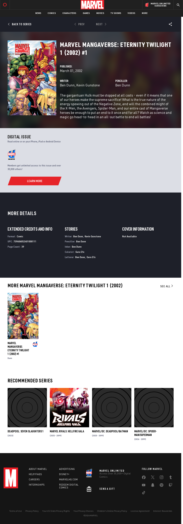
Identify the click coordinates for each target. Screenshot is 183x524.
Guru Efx (79, 251)
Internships (37, 484)
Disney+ (64, 474)
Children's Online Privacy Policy (112, 511)
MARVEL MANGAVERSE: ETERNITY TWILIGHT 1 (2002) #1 (18, 348)
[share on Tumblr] (170, 478)
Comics (52, 13)
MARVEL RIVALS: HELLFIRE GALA (67, 431)
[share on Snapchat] (152, 486)
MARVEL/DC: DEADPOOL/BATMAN (110, 431)
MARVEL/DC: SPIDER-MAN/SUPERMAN (145, 433)
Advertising (67, 469)
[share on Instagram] (161, 478)
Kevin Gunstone (88, 85)
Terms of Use (15, 511)
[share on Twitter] (152, 478)
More (145, 13)
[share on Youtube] (143, 486)
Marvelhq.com (68, 479)
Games (86, 13)
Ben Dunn (67, 85)
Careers (34, 479)
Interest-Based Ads (162, 511)
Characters (69, 13)
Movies (100, 13)
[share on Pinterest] (161, 486)
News (38, 13)
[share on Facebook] (144, 478)
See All (167, 286)
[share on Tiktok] (143, 493)
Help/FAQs (35, 474)
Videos (131, 13)
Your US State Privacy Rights (56, 511)
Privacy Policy (32, 511)
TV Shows (116, 13)
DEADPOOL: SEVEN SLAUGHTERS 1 (26, 431)
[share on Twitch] (170, 486)
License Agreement (140, 511)
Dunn (10, 358)
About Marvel (38, 469)
